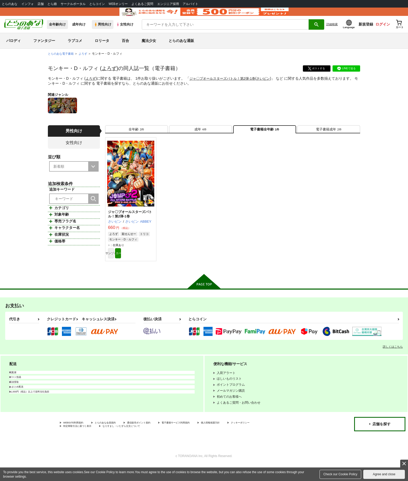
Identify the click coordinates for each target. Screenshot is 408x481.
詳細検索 (332, 31)
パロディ (13, 48)
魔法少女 (149, 48)
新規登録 (366, 31)
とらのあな (9, 4)
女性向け (124, 32)
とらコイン (97, 4)
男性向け (102, 32)
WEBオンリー (118, 4)
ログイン (382, 31)
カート (142, 265)
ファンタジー (44, 48)
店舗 (40, 4)
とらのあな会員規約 (115, 437)
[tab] (136, 138)
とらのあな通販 (181, 48)
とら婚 (52, 4)
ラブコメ (75, 48)
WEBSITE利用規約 (76, 437)
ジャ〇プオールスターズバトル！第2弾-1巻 (225, 86)
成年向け (79, 32)
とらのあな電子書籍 (62, 61)
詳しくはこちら (393, 360)
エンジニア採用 (168, 4)
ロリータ (102, 48)
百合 (125, 48)
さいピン (269, 86)
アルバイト (190, 4)
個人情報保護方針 (243, 437)
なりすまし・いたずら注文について (173, 441)
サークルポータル (73, 4)
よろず (109, 75)
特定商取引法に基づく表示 (118, 441)
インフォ (27, 4)
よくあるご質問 (142, 4)
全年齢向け (57, 32)
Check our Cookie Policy (340, 474)
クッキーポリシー (75, 441)
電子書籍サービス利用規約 (201, 437)
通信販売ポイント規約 (155, 437)
